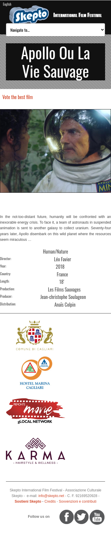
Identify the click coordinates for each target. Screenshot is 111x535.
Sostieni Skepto (28, 501)
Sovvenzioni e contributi (77, 501)
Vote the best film (17, 97)
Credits (50, 501)
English (7, 4)
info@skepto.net (51, 496)
